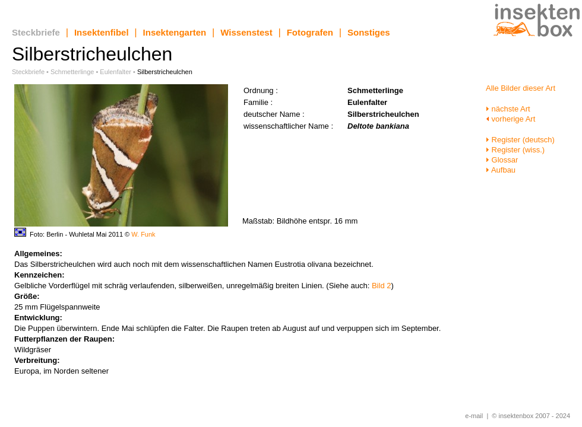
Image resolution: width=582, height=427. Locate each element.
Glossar (502, 159)
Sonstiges (368, 32)
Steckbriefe (36, 32)
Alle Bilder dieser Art (520, 88)
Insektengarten (175, 32)
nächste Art (508, 108)
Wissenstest (246, 32)
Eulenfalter (115, 71)
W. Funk (143, 234)
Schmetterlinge (72, 71)
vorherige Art (510, 118)
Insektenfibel (101, 32)
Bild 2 (381, 285)
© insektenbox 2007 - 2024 (531, 415)
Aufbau (500, 169)
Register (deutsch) (520, 139)
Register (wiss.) (515, 149)
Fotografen (310, 32)
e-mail (474, 415)
